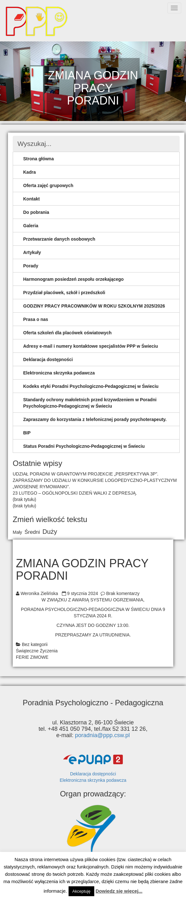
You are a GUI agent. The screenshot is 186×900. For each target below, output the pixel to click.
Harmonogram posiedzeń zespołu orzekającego (73, 279)
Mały (17, 532)
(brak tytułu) (24, 499)
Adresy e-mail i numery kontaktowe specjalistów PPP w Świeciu (90, 346)
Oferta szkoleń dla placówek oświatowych (67, 332)
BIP (26, 432)
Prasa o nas (35, 319)
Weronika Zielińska (39, 593)
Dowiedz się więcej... (119, 891)
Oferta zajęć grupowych (48, 185)
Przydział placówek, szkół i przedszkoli (64, 292)
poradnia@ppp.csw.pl (102, 735)
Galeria (30, 225)
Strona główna (38, 158)
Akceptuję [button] (81, 891)
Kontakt (31, 198)
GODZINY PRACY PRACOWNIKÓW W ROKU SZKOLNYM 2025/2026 (94, 305)
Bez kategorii (35, 644)
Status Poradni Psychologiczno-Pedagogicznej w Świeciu (84, 446)
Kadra (29, 172)
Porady (30, 265)
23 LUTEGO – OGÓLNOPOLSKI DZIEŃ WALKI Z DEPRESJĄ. (75, 493)
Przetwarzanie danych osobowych (59, 239)
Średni (32, 532)
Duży (50, 531)
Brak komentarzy (122, 593)
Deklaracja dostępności (48, 359)
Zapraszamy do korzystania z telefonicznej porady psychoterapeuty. (95, 419)
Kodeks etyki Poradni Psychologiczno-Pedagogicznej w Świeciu (90, 386)
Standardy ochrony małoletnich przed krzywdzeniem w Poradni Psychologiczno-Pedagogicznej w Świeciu (89, 403)
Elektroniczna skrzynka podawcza (59, 372)
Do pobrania (36, 212)
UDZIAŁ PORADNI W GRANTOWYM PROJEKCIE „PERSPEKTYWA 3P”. (85, 473)
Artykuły (32, 252)
